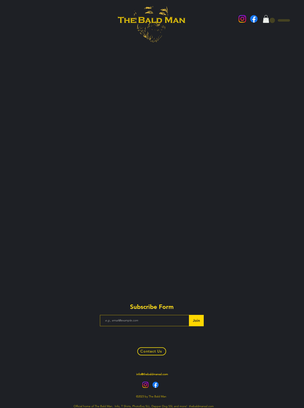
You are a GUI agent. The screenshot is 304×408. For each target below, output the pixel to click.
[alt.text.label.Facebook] (254, 19)
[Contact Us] (151, 351)
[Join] (196, 320)
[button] (266, 19)
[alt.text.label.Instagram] (242, 19)
